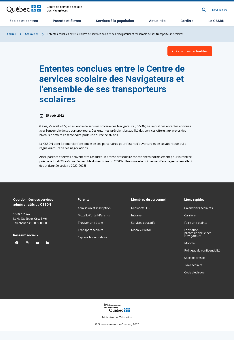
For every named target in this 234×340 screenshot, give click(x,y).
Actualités (157, 21)
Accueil (11, 34)
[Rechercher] (204, 9)
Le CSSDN (217, 22)
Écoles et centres (25, 22)
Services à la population (116, 22)
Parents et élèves (68, 22)
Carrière (186, 21)
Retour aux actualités (189, 51)
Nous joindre (219, 9)
